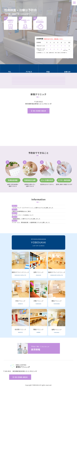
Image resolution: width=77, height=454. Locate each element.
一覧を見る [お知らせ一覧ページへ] (38, 290)
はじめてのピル (38, 117)
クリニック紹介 (38, 81)
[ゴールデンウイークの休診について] (39, 261)
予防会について (55, 443)
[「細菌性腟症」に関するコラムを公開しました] (39, 270)
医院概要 (47, 443)
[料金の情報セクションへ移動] (48, 69)
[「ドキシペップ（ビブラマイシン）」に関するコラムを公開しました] (39, 244)
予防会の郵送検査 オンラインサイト (38, 95)
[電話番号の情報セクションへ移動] (9, 69)
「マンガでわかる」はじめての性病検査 (38, 110)
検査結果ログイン (38, 88)
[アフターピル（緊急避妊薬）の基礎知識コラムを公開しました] (39, 279)
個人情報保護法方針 (68, 443)
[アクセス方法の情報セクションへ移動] (29, 69)
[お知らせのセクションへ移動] (67, 69)
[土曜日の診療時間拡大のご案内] (39, 252)
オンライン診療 (38, 103)
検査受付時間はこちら (54, 54)
